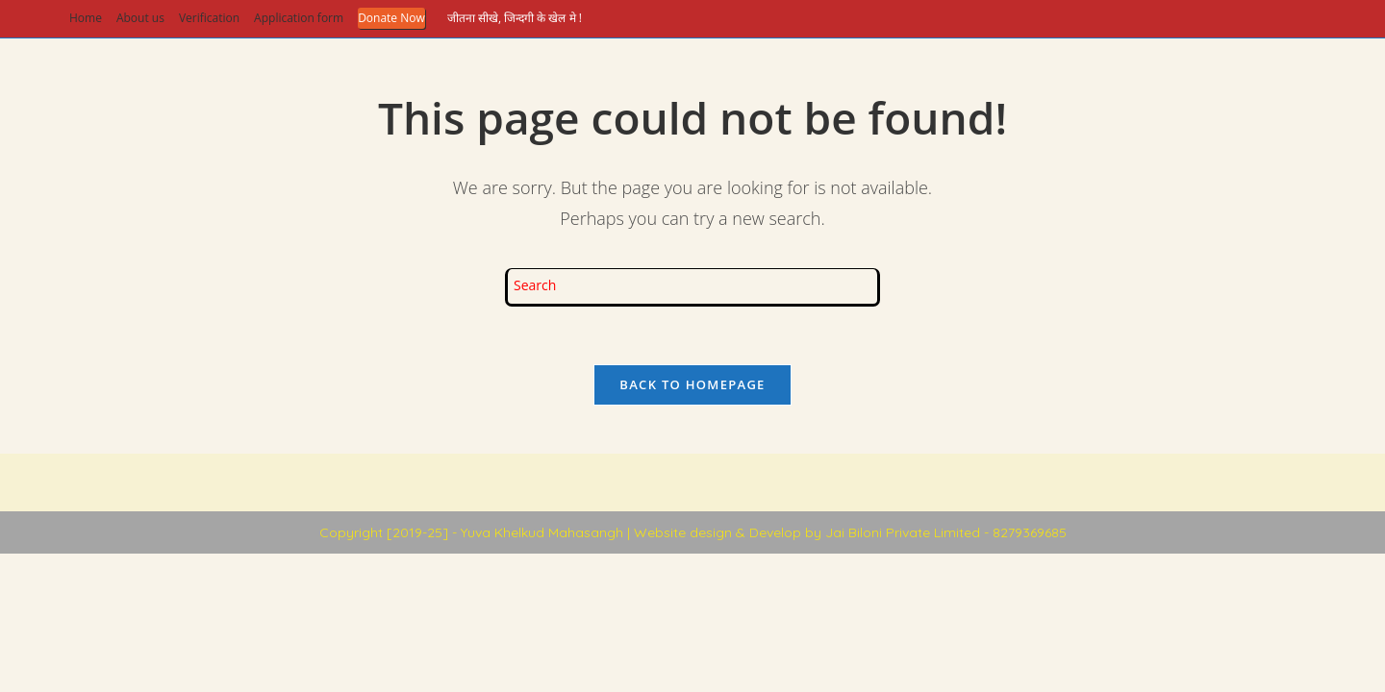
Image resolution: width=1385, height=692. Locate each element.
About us (140, 18)
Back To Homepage (692, 384)
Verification (209, 18)
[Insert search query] (692, 287)
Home (85, 18)
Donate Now (391, 18)
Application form (298, 18)
